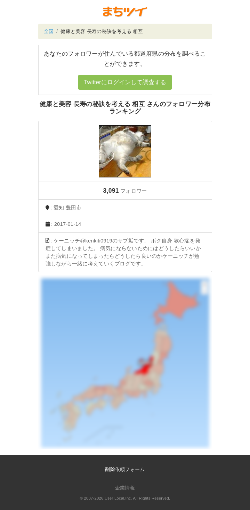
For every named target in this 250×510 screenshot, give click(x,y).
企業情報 (125, 488)
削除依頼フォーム (125, 469)
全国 (49, 31)
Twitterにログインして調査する (125, 82)
